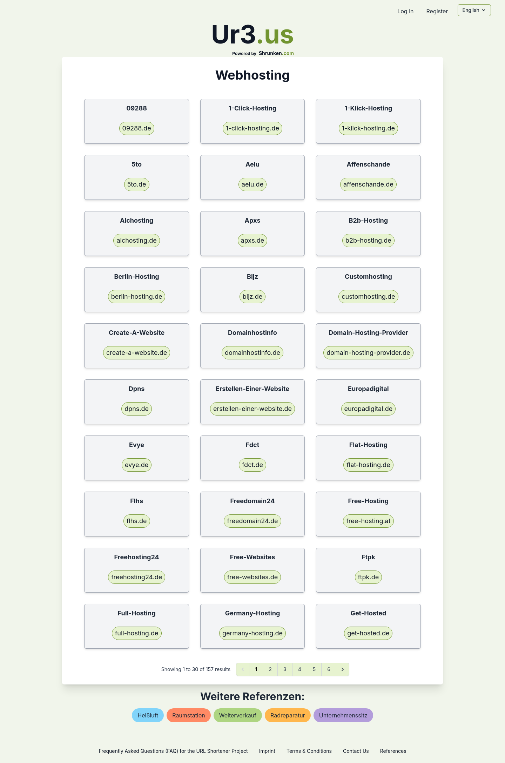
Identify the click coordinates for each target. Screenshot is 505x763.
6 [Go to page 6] (328, 669)
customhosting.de (368, 296)
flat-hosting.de (368, 464)
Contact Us (356, 751)
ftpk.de (368, 577)
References (393, 751)
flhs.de (137, 521)
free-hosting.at (368, 521)
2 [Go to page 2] (270, 669)
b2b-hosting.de (368, 240)
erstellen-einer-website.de (252, 408)
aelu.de (252, 184)
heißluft (147, 715)
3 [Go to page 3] (285, 669)
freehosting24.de (136, 577)
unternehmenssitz (343, 715)
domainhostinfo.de (252, 352)
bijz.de (252, 296)
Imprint (267, 751)
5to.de (136, 184)
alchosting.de (136, 240)
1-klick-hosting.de (368, 128)
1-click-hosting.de (252, 128)
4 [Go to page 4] (299, 669)
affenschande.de (368, 184)
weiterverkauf (237, 715)
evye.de (136, 464)
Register (437, 11)
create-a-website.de (136, 352)
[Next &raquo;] (342, 669)
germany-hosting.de (252, 633)
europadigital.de (368, 408)
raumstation (188, 715)
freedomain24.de (252, 521)
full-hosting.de (137, 633)
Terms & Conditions (309, 751)
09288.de (136, 128)
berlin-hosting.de (136, 296)
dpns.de (136, 408)
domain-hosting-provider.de (368, 352)
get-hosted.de (368, 633)
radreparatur (287, 715)
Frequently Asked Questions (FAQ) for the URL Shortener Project (173, 751)
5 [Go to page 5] (314, 669)
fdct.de (252, 464)
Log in (405, 11)
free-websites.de (252, 577)
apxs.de (252, 240)
